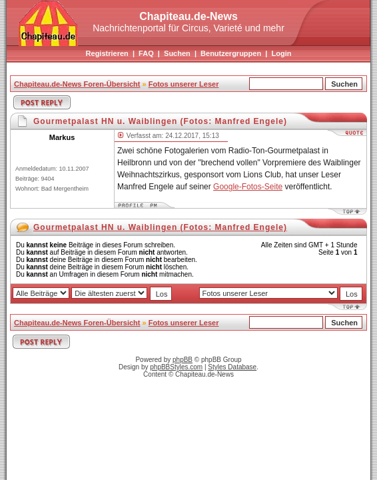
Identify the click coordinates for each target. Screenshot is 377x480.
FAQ (146, 53)
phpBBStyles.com (176, 367)
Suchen (177, 53)
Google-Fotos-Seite (247, 186)
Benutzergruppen (230, 53)
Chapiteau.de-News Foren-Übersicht (77, 84)
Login (281, 53)
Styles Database (232, 367)
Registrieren (107, 53)
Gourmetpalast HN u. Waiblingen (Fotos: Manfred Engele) (160, 227)
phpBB (182, 359)
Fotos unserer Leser (184, 84)
